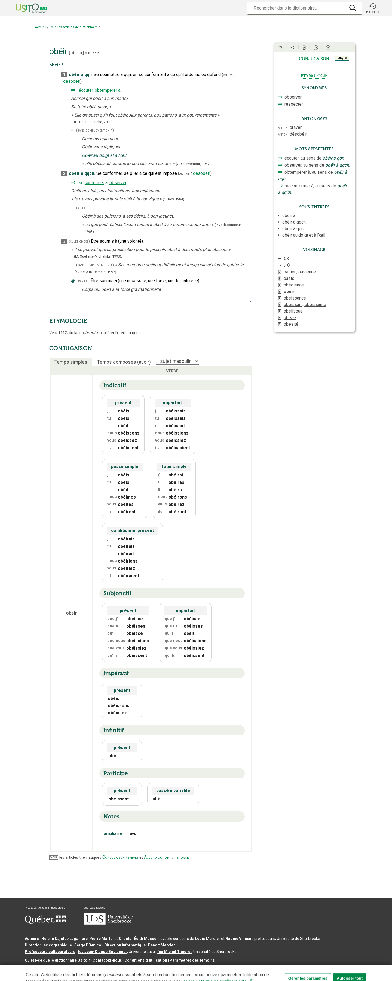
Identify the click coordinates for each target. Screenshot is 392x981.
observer (117, 182)
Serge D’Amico (87, 945)
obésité (291, 324)
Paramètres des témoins (192, 960)
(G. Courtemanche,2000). (94, 122)
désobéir (71, 81)
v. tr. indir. (92, 53)
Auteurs (32, 938)
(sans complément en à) (95, 130)
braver (296, 127)
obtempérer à (107, 90)
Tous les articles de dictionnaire (73, 27)
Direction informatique (125, 945)
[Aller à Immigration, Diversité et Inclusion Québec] (45, 923)
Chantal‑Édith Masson (139, 938)
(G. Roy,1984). (174, 199)
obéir (289, 291)
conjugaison (314, 58)
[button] (373, 8)
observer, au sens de (317, 165)
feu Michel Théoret (174, 951)
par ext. (82, 208)
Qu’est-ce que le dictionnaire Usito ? (57, 960)
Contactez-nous (107, 960)
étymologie (314, 75)
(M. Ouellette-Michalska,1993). (98, 256)
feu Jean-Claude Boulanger (102, 951)
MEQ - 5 (342, 58)
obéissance (295, 298)
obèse (290, 317)
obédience (294, 285)
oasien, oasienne (300, 271)
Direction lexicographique (48, 945)
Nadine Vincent (239, 938)
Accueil (40, 27)
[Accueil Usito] (25, 8)
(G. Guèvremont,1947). (194, 164)
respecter (293, 104)
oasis (289, 278)
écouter (86, 90)
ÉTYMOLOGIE (68, 321)
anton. (228, 74)
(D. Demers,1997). (103, 272)
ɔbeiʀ (76, 52)
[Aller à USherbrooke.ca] (108, 923)
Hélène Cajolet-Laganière (64, 938)
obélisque (293, 311)
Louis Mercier (207, 938)
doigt (104, 155)
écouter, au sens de (314, 158)
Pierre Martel (101, 938)
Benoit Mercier (161, 945)
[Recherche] (296, 8)
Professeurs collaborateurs (50, 951)
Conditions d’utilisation (145, 960)
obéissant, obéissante (305, 304)
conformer (94, 182)
